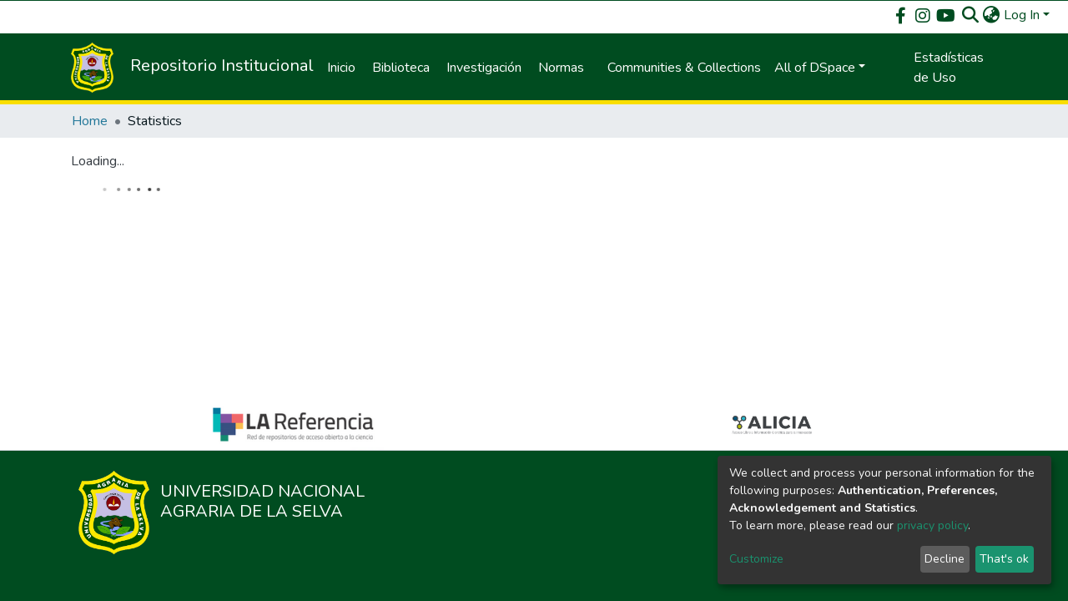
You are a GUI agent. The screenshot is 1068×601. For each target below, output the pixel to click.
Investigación (483, 67)
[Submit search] (970, 15)
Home (90, 121)
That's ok (1004, 559)
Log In (1022, 15)
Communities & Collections (684, 67)
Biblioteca (401, 67)
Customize (756, 559)
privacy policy (932, 525)
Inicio (341, 67)
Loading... (97, 161)
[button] (991, 15)
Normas (561, 67)
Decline (944, 559)
